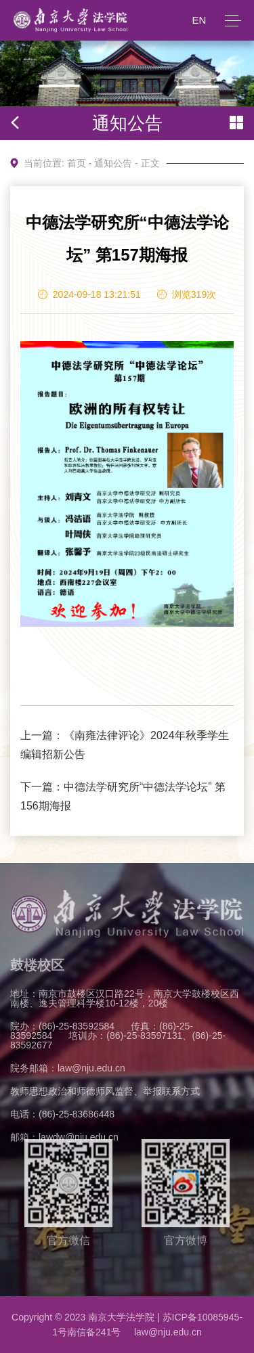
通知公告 (113, 163)
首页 (76, 163)
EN (199, 20)
